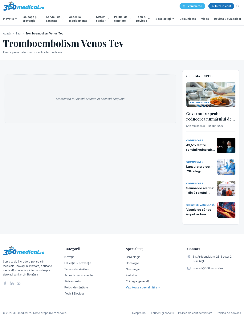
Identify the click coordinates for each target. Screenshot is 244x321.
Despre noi (139, 313)
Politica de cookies (229, 313)
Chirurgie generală (137, 281)
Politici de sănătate (121, 18)
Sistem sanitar (101, 18)
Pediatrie (131, 275)
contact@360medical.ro (208, 268)
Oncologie (132, 263)
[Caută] (238, 6)
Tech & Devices (141, 18)
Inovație (8, 18)
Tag (18, 33)
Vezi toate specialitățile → (143, 287)
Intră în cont (221, 6)
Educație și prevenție (29, 18)
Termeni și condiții (162, 313)
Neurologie (133, 269)
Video (205, 18)
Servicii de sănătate (53, 18)
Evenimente (192, 6)
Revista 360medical (227, 18)
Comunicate (188, 18)
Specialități (163, 18)
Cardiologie (133, 257)
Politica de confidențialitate (195, 313)
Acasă (7, 33)
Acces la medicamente (78, 18)
